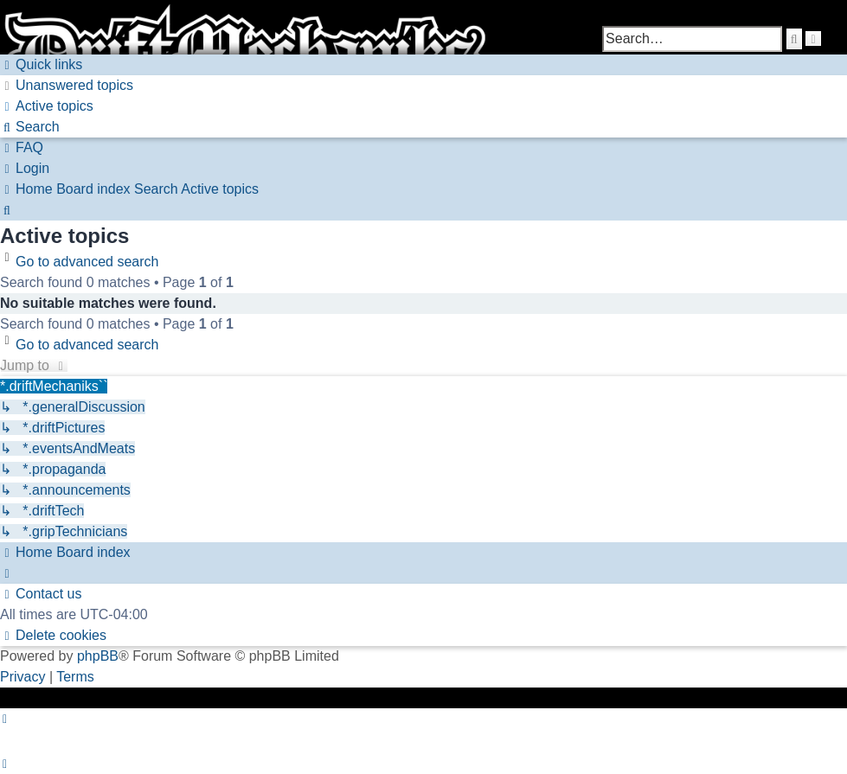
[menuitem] (66, 85)
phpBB (98, 656)
